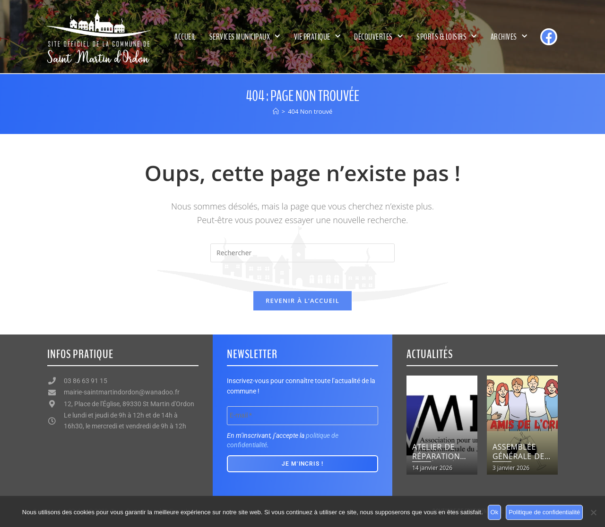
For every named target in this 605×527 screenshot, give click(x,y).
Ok (495, 512)
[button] (417, 425)
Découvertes (378, 36)
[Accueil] (276, 111)
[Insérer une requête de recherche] (302, 252)
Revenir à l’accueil (302, 300)
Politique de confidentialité (544, 512)
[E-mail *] (302, 415)
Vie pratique (317, 36)
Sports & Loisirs (446, 36)
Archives (509, 36)
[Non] (593, 512)
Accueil (185, 36)
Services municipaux (244, 36)
